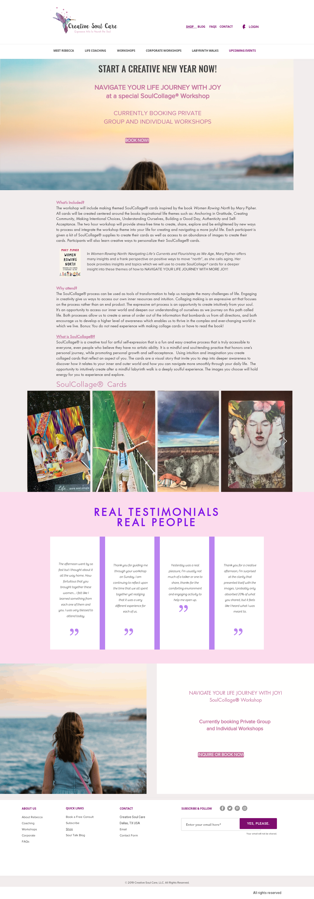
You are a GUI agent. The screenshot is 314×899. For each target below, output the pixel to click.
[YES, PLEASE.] (258, 823)
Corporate (28, 835)
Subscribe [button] (72, 823)
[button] (284, 441)
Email (123, 829)
